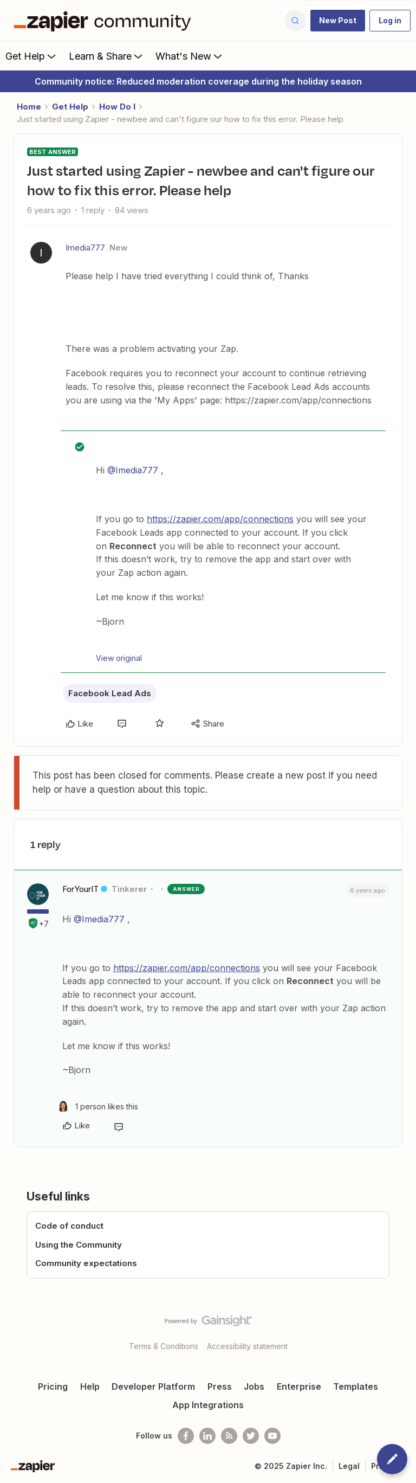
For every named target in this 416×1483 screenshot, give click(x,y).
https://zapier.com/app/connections (220, 518)
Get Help (31, 55)
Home (29, 106)
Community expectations (86, 1263)
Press (219, 1386)
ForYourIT (80, 889)
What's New (189, 55)
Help (90, 1386)
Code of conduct (69, 1226)
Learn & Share (107, 55)
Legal (349, 1466)
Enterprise (299, 1386)
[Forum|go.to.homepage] (105, 20)
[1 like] (97, 1106)
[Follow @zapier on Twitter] (251, 1436)
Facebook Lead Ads (109, 693)
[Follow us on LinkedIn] (207, 1436)
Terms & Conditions (163, 1346)
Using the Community (78, 1245)
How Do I (117, 106)
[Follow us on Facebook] (186, 1436)
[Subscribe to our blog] (229, 1436)
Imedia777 (85, 247)
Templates (355, 1386)
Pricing (53, 1386)
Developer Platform (153, 1386)
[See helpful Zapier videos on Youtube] (272, 1436)
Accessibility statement (247, 1346)
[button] (337, 20)
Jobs (254, 1386)
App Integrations (208, 1404)
